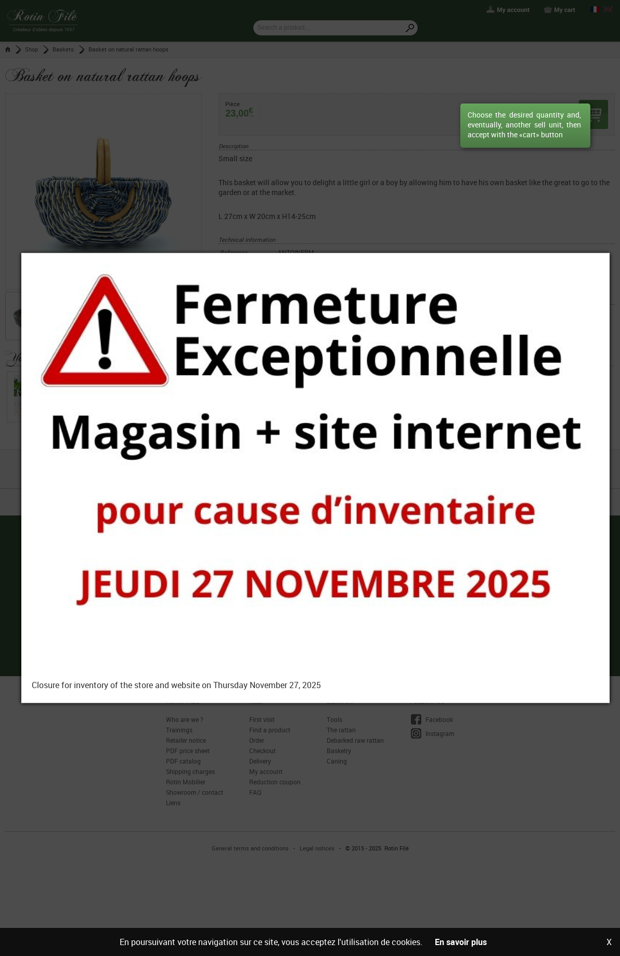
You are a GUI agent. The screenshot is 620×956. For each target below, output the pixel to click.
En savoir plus (461, 942)
